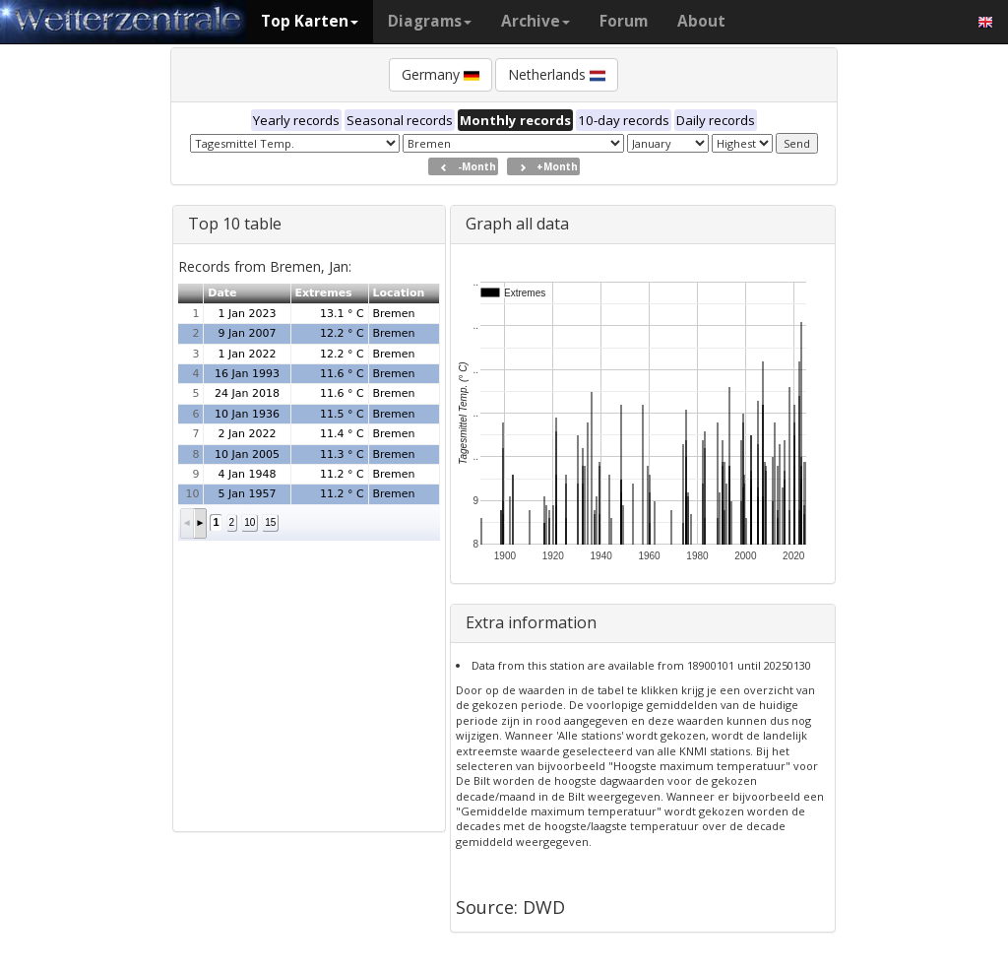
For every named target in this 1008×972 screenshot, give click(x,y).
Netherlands (556, 74)
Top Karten (309, 21)
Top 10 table (235, 223)
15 (270, 522)
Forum (623, 21)
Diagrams (430, 21)
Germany (440, 74)
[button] (187, 523)
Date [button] (222, 293)
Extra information (531, 622)
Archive (535, 21)
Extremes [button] (322, 293)
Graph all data (517, 223)
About (701, 21)
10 (249, 522)
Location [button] (398, 293)
